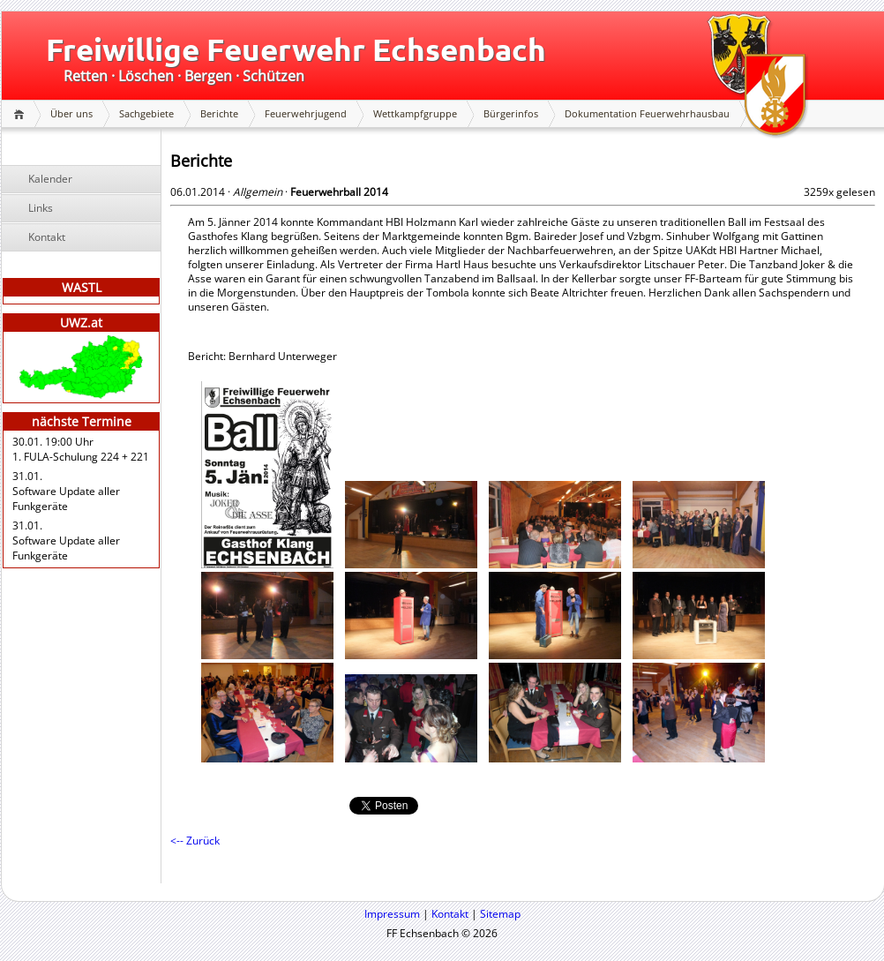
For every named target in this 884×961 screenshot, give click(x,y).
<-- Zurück (195, 840)
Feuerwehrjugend (306, 113)
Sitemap (500, 913)
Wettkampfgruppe (415, 113)
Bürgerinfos (510, 113)
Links (40, 207)
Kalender (50, 178)
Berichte (219, 113)
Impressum (392, 913)
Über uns (71, 113)
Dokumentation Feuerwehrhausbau (647, 113)
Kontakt (46, 236)
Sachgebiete (146, 113)
